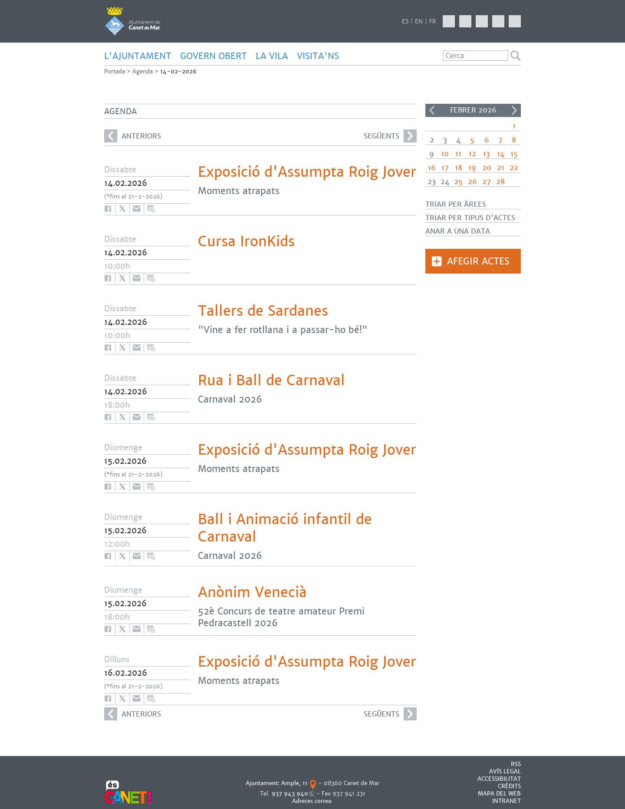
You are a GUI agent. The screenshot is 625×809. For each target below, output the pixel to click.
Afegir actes (478, 261)
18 (458, 167)
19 (472, 167)
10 (445, 153)
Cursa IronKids (246, 241)
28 (500, 181)
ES (405, 21)
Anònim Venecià (252, 592)
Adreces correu (312, 801)
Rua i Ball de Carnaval (271, 380)
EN (419, 21)
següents (390, 135)
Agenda (142, 71)
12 (472, 153)
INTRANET (506, 801)
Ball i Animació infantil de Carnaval (285, 528)
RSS (516, 764)
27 (486, 181)
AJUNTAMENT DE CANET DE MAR (132, 21)
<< (431, 110)
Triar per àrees (455, 204)
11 (458, 153)
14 (500, 153)
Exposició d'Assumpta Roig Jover (307, 172)
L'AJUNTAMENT (137, 56)
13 (486, 153)
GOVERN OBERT (213, 56)
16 (432, 167)
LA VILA (272, 56)
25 (458, 181)
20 (486, 167)
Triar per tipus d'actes (470, 217)
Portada (114, 71)
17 (445, 167)
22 (514, 167)
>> (514, 110)
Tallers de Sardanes (263, 311)
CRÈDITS (509, 786)
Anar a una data (457, 231)
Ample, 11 (294, 783)
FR (432, 21)
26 (472, 181)
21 (500, 167)
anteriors (132, 135)
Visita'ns (318, 56)
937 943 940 (290, 793)
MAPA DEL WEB (499, 793)
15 (514, 153)
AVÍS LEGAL (505, 771)
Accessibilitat (499, 779)
